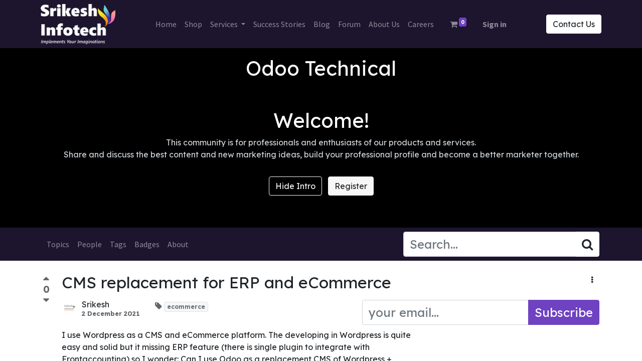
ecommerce (186, 306)
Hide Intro (295, 186)
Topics (58, 244)
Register (351, 186)
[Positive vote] (46, 280)
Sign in (495, 24)
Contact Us (572, 24)
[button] (592, 279)
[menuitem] (166, 24)
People (89, 244)
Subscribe (564, 312)
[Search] (587, 244)
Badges (146, 244)
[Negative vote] (46, 300)
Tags (118, 244)
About (178, 244)
